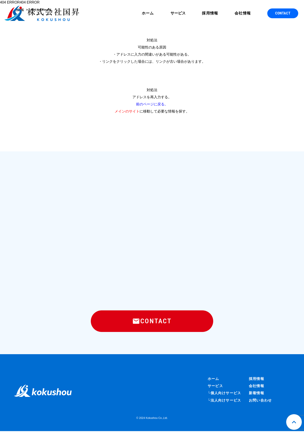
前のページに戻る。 (152, 104)
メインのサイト (127, 111)
